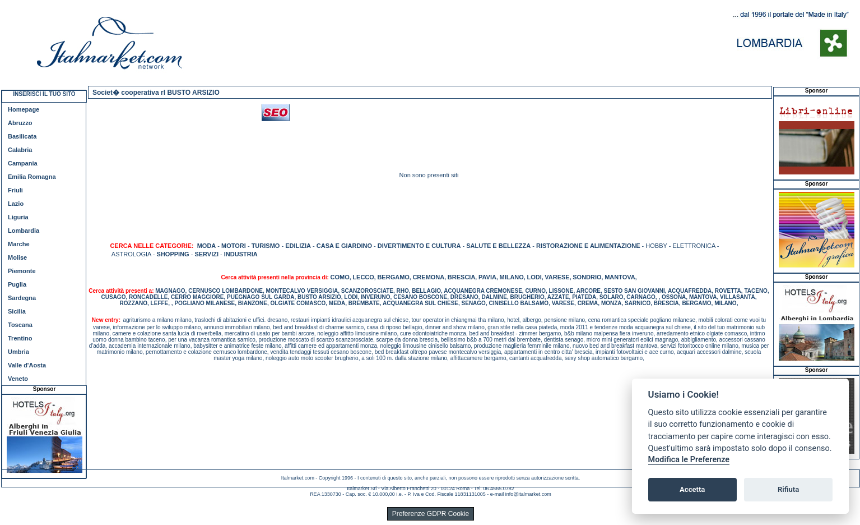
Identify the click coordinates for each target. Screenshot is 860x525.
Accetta (692, 489)
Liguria (18, 217)
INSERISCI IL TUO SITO (44, 94)
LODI (534, 277)
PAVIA (487, 277)
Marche (19, 244)
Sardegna (22, 297)
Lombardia (23, 230)
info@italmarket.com (528, 494)
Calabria (20, 149)
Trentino (20, 338)
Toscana (20, 324)
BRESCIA (462, 277)
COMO (340, 277)
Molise (17, 257)
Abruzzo (20, 122)
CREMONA (428, 277)
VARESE (557, 277)
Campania (23, 163)
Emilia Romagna (32, 176)
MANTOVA (620, 277)
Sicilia (17, 311)
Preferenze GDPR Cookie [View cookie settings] (430, 514)
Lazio (16, 203)
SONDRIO (587, 277)
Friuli (15, 190)
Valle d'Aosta (27, 365)
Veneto (18, 378)
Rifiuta (788, 489)
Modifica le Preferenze (689, 459)
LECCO (363, 277)
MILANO (511, 277)
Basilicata (22, 136)
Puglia (17, 284)
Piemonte (22, 271)
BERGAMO (393, 277)
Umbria (18, 351)
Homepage (23, 109)
